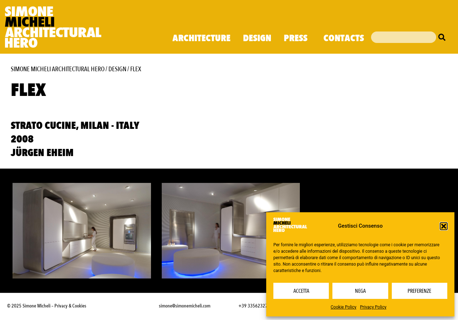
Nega (360, 291)
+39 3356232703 (255, 305)
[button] (443, 226)
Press (297, 38)
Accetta (301, 291)
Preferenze (419, 291)
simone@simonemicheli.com (184, 305)
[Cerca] (444, 37)
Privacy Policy (373, 307)
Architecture (201, 38)
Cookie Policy (343, 307)
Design (257, 38)
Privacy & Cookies (70, 305)
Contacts (343, 38)
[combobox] (403, 37)
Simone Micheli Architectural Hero (57, 69)
